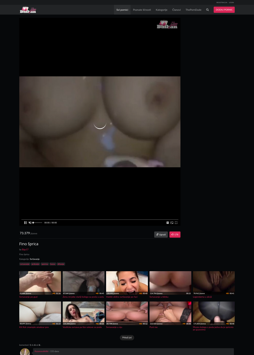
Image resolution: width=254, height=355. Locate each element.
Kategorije (161, 9)
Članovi (176, 9)
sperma (45, 264)
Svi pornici (122, 9)
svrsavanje (24, 264)
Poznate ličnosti (142, 9)
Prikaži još (127, 337)
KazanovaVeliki (41, 351)
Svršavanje (35, 259)
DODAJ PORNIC (224, 9)
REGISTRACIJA (221, 2)
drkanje (61, 264)
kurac (52, 264)
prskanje (35, 264)
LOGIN (231, 2)
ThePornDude (194, 9)
